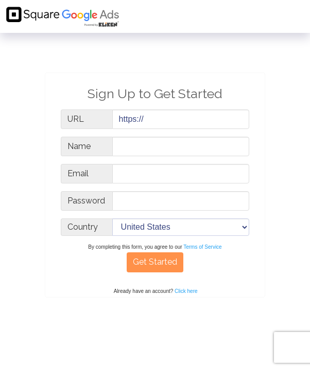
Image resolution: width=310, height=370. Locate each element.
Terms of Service (202, 247)
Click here (186, 291)
